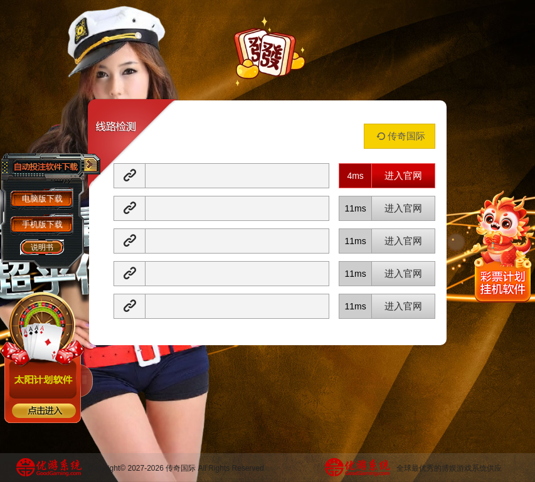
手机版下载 (42, 224)
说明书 (42, 247)
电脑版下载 (42, 198)
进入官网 (403, 175)
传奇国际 (399, 136)
